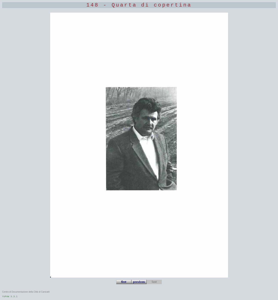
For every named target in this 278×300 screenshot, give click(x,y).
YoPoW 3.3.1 (9, 296)
